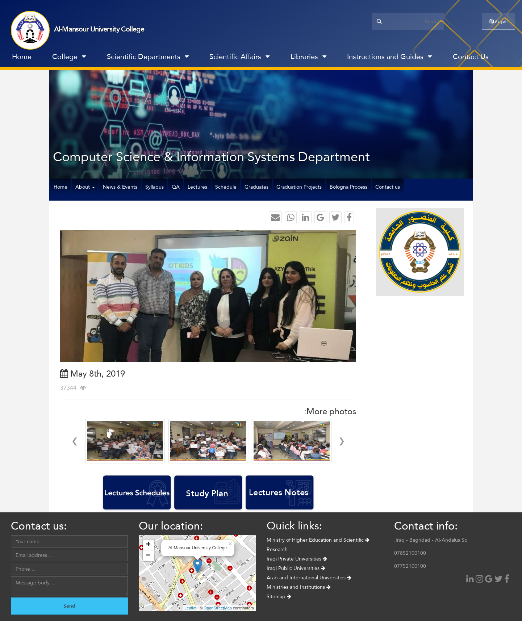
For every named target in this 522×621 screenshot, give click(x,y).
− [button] (148, 555)
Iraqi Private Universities (297, 558)
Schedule (226, 187)
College (69, 56)
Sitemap (279, 596)
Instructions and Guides (389, 56)
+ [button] (148, 545)
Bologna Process (348, 187)
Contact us (387, 187)
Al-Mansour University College (99, 29)
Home (22, 56)
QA (176, 187)
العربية (498, 21)
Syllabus (154, 187)
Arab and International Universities (309, 577)
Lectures (197, 187)
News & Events (120, 187)
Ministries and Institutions (299, 587)
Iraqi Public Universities (296, 568)
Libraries (308, 56)
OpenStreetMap (218, 608)
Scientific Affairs (239, 56)
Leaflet (190, 608)
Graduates (256, 187)
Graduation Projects (299, 187)
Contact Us (471, 56)
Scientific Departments (148, 56)
